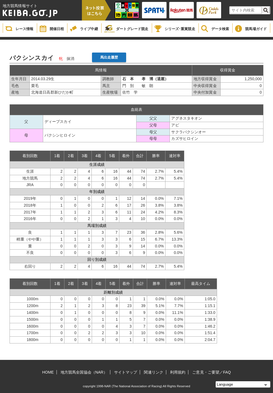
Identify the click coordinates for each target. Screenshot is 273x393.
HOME (48, 372)
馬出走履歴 (109, 57)
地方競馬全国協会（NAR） (84, 372)
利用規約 (177, 372)
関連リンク (153, 372)
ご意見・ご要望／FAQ (211, 372)
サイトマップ (125, 372)
